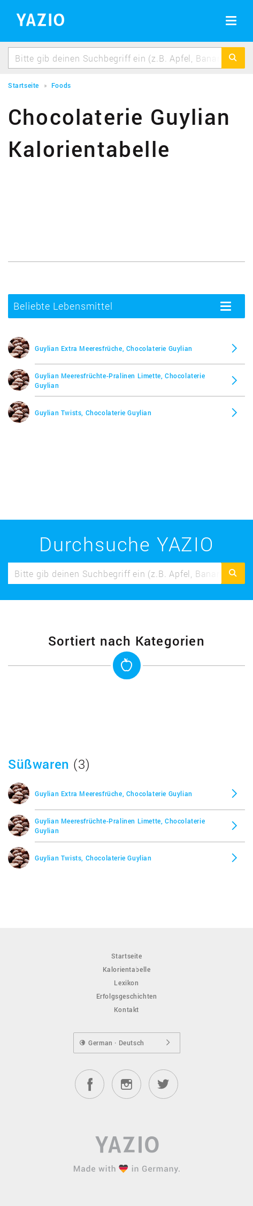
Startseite (126, 956)
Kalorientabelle (127, 969)
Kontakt (126, 1009)
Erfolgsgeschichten (126, 996)
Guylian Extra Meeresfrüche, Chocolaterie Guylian (114, 348)
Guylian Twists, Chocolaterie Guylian (93, 412)
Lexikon (126, 982)
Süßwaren (39, 764)
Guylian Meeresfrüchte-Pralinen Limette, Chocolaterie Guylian (120, 380)
